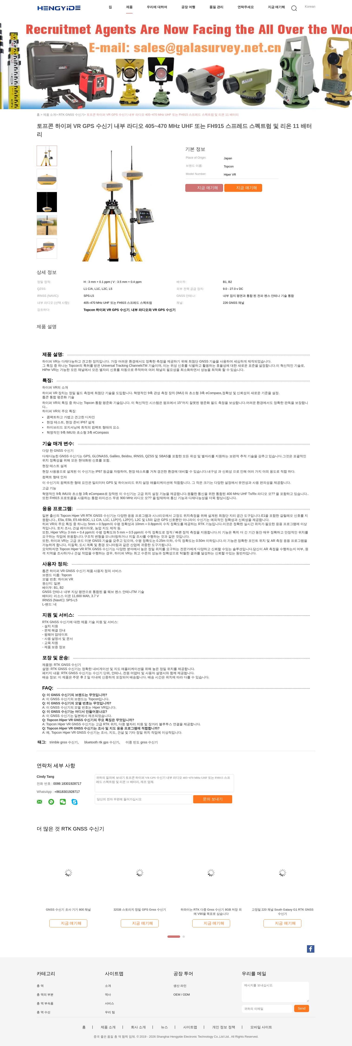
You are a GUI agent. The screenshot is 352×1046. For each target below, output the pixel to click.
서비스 (109, 1003)
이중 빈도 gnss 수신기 (142, 742)
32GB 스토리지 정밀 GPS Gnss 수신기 (140, 909)
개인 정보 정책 (223, 1027)
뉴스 (164, 1027)
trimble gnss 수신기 (64, 742)
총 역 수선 (43, 1012)
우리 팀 (110, 1012)
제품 (129, 7)
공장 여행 (188, 7)
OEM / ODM (181, 994)
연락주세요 (246, 7)
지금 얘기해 (276, 7)
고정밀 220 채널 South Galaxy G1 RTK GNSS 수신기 (282, 911)
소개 (108, 985)
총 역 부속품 (45, 1003)
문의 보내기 (212, 799)
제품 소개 (108, 1027)
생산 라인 (179, 985)
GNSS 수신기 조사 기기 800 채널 (68, 909)
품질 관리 (216, 7)
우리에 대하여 (157, 7)
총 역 (40, 985)
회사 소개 (138, 1027)
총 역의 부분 (45, 994)
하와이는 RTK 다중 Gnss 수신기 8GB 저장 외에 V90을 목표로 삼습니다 (211, 911)
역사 (108, 994)
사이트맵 (190, 1027)
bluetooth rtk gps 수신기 (101, 742)
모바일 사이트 (261, 1027)
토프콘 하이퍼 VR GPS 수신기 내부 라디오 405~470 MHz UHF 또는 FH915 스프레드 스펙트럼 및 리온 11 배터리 (163, 114)
